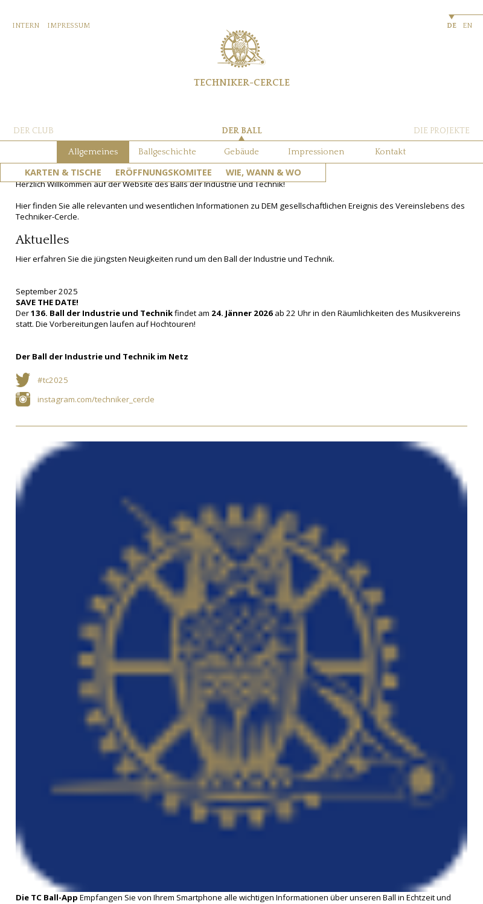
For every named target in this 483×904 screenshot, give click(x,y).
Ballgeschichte (167, 152)
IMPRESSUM (68, 26)
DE (451, 26)
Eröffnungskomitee (163, 172)
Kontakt (390, 152)
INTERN (25, 26)
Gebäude (241, 152)
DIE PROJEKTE (442, 131)
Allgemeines (93, 152)
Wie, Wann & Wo (263, 172)
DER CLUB (33, 131)
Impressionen (316, 152)
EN (467, 26)
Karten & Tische (63, 172)
